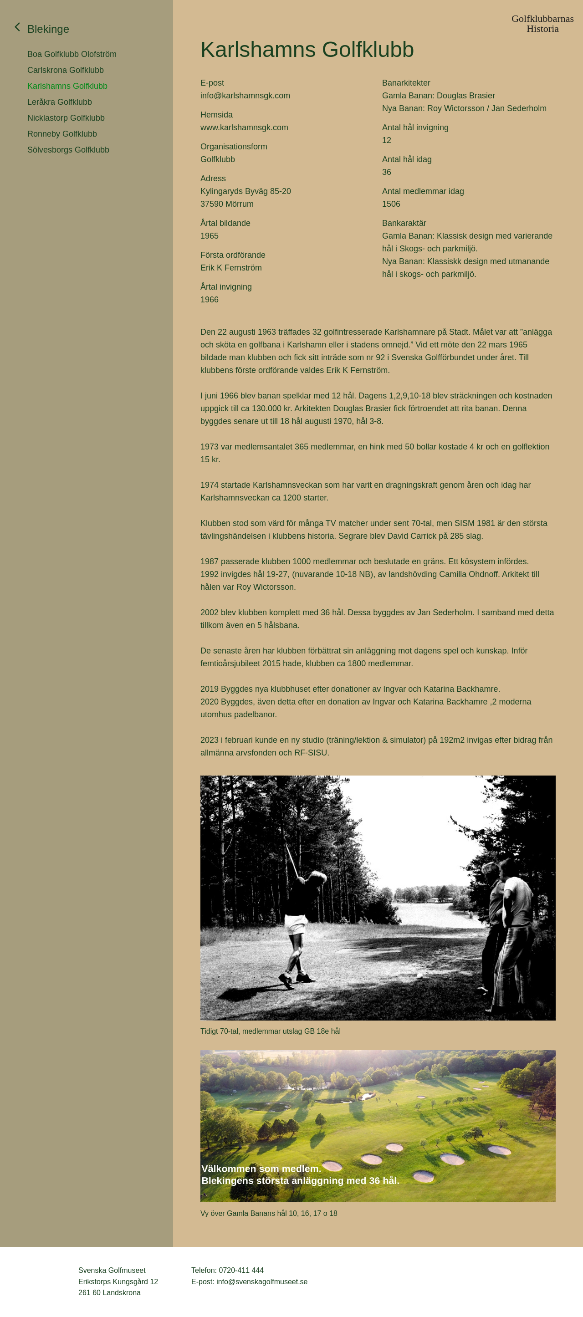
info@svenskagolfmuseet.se (261, 1282)
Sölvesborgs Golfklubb (68, 149)
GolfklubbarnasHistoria (542, 24)
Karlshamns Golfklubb (67, 86)
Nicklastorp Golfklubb (66, 118)
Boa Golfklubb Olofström (72, 54)
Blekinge (48, 29)
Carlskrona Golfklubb (65, 70)
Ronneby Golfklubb (62, 133)
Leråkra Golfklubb (59, 102)
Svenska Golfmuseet (46, 1282)
